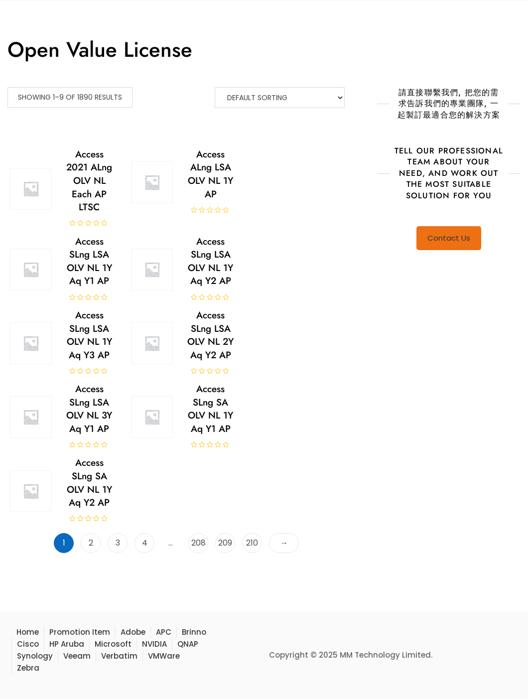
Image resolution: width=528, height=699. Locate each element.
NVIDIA (154, 644)
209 (225, 543)
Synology (35, 656)
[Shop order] (280, 97)
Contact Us (448, 238)
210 (252, 543)
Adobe (133, 632)
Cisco (28, 644)
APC (163, 632)
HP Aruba (66, 644)
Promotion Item (79, 632)
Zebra (28, 668)
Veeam (77, 656)
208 (198, 543)
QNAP (187, 644)
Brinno (194, 632)
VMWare (164, 656)
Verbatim (119, 656)
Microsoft (113, 644)
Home (27, 632)
